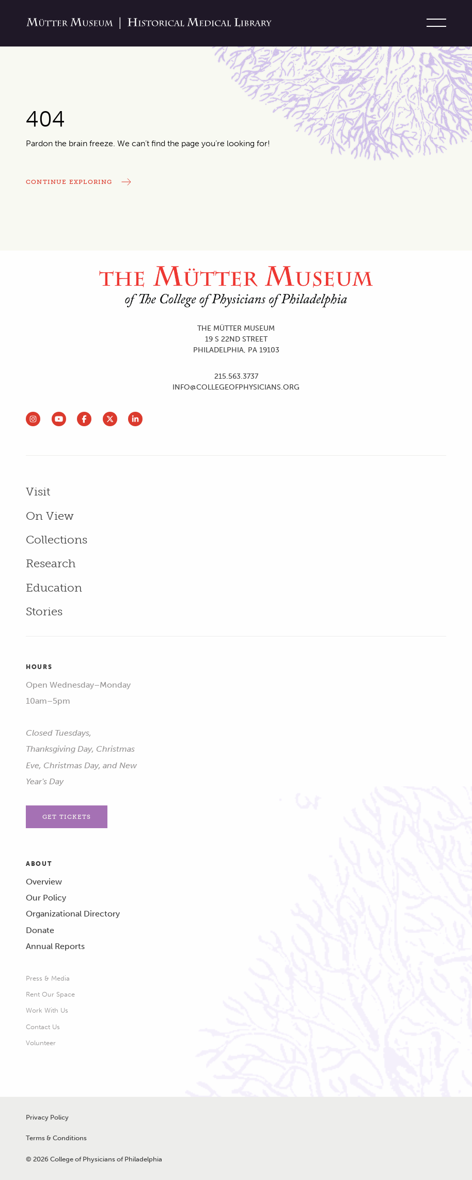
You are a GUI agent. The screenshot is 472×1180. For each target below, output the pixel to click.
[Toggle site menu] (433, 23)
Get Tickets (66, 816)
